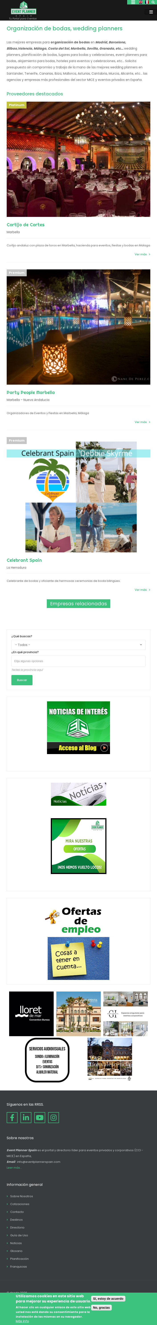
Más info (22, 1321)
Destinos (16, 1220)
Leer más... (14, 1168)
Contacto (17, 1212)
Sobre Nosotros (21, 1196)
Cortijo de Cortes (26, 224)
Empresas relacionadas (78, 603)
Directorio (17, 1227)
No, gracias (101, 1307)
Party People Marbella (31, 392)
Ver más (141, 254)
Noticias (16, 1243)
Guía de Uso (19, 1235)
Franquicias (18, 1266)
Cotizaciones (19, 1204)
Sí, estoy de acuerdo (108, 1298)
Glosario (16, 1251)
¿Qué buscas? (21, 636)
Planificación (19, 1259)
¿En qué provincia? (25, 652)
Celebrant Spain (24, 560)
